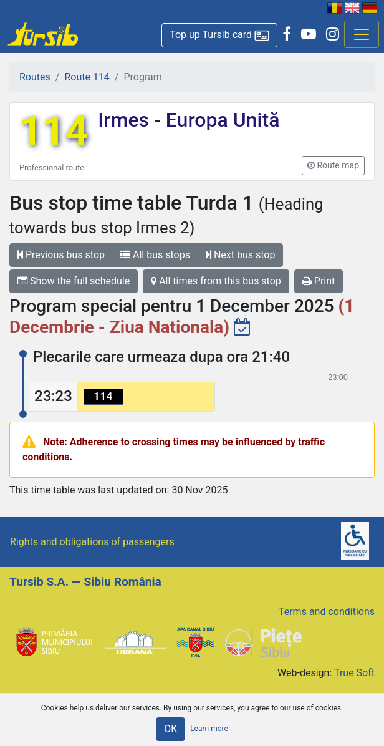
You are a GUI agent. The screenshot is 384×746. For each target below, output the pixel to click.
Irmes (126, 120)
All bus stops (155, 255)
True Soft (354, 673)
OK (170, 729)
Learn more (209, 728)
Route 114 (86, 77)
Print (318, 281)
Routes (34, 77)
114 (53, 131)
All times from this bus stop (216, 281)
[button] (219, 35)
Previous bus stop (61, 255)
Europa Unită (220, 120)
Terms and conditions (327, 612)
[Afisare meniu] (361, 34)
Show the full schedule (73, 281)
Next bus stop (241, 255)
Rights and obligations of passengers (92, 542)
